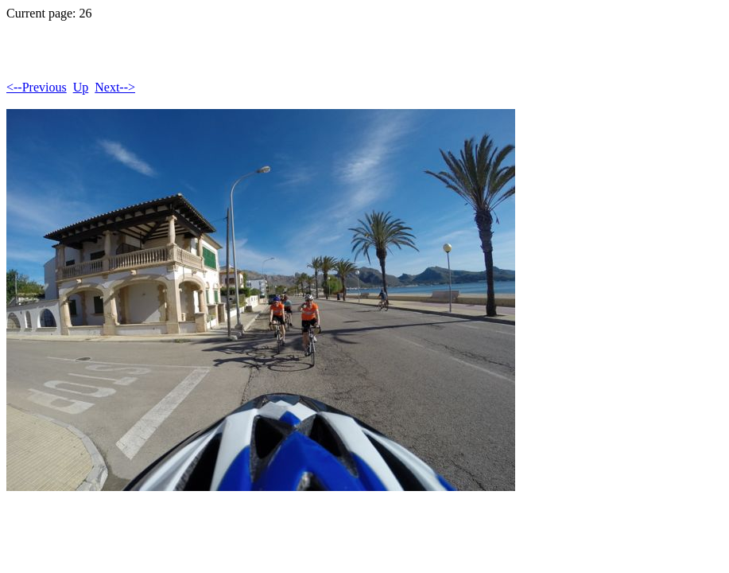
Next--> (115, 87)
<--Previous (36, 87)
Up (81, 87)
